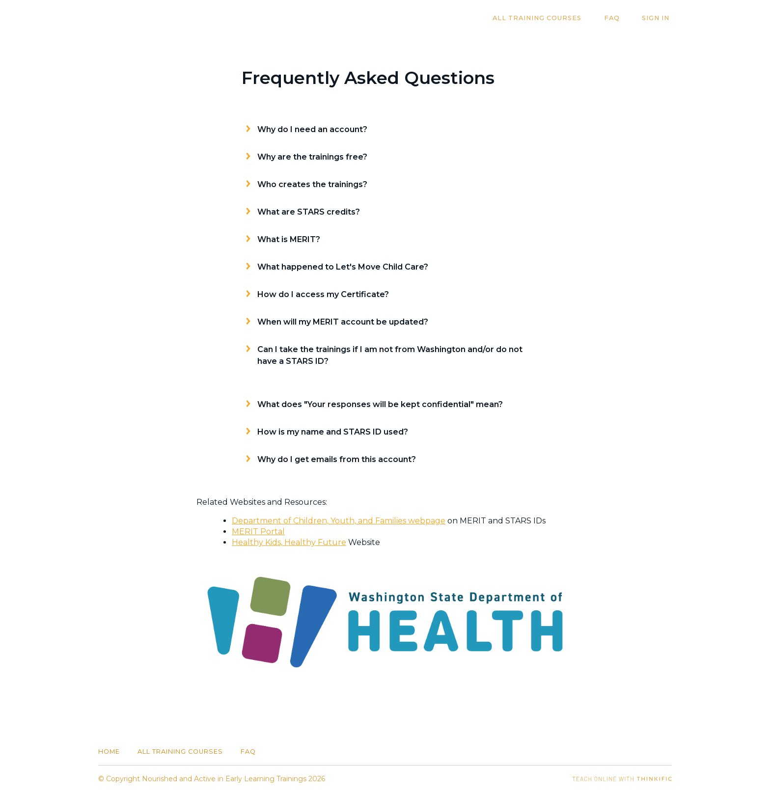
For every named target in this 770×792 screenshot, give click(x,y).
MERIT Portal (258, 531)
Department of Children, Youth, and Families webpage (338, 520)
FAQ (619, 18)
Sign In (658, 18)
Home (109, 751)
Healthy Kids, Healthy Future (289, 542)
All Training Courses (548, 18)
